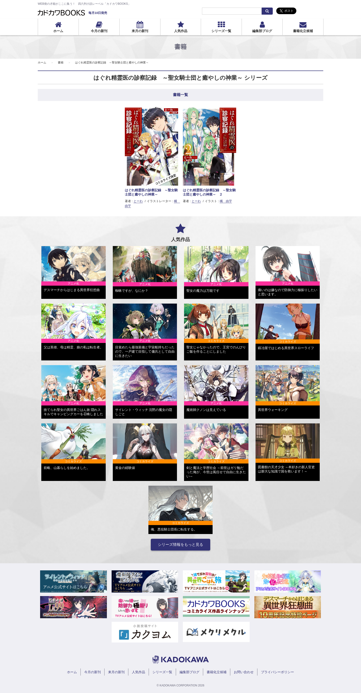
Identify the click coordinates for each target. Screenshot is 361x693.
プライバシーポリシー (277, 672)
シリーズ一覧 (221, 31)
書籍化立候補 (303, 31)
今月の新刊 (99, 31)
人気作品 (180, 31)
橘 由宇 (226, 201)
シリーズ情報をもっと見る (180, 545)
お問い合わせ (244, 672)
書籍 (60, 62)
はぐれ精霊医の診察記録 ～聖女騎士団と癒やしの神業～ (112, 62)
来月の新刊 (140, 31)
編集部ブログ (262, 31)
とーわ (138, 201)
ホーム (58, 31)
